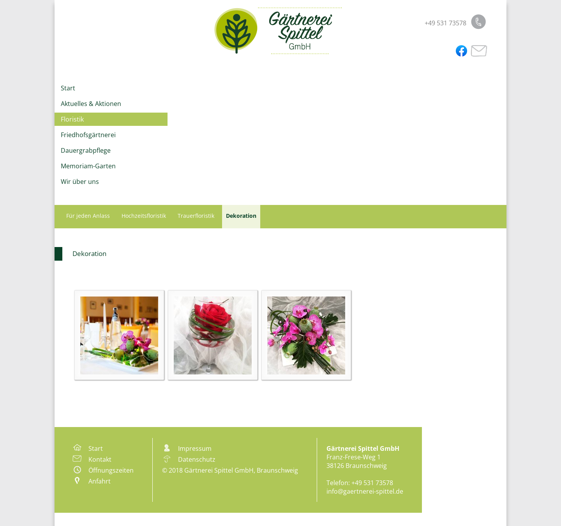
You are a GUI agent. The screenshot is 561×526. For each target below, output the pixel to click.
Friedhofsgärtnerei (88, 135)
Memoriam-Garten (88, 166)
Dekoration (89, 253)
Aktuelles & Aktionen (91, 103)
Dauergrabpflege (86, 150)
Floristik (72, 119)
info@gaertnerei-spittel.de (364, 491)
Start (68, 88)
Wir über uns (80, 181)
